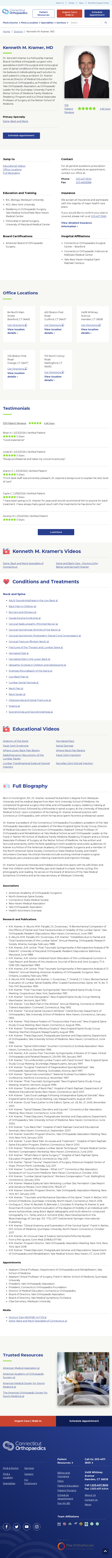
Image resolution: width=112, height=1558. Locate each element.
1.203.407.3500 (99, 1485)
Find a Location (8, 1476)
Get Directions (17, 325)
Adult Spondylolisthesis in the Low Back (33, 601)
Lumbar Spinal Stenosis (23, 683)
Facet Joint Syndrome (16, 745)
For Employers (30, 1482)
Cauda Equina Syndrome (25, 618)
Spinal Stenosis (64, 745)
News (81, 3)
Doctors (18, 31)
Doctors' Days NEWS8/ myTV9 (27, 1317)
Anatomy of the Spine (15, 741)
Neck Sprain (17, 695)
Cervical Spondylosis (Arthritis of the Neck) (35, 630)
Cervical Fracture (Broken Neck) (29, 642)
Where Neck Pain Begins (70, 750)
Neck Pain (16, 689)
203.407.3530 (83, 179)
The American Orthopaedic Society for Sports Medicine (25, 1395)
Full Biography (11, 173)
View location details (16, 331)
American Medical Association (21, 1368)
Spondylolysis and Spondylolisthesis (31, 712)
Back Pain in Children (22, 607)
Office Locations (12, 169)
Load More (62, 532)
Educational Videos (14, 166)
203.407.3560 (98, 216)
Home (6, 31)
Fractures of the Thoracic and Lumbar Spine (36, 648)
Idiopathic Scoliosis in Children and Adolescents (37, 665)
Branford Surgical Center (98, 3)
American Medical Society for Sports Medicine (24, 1386)
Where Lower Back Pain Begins (21, 750)
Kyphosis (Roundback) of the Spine (30, 671)
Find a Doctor (11, 1468)
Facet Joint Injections (68, 755)
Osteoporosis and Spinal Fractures (30, 700)
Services (29, 1468)
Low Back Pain (18, 677)
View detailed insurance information (76, 225)
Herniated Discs (65, 741)
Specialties (9, 1483)
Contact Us (91, 1499)
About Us (60, 3)
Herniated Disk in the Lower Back (29, 659)
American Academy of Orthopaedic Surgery (23, 1376)
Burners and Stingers (22, 612)
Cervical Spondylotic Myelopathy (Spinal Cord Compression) (45, 636)
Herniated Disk (19, 653)
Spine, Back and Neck (15, 121)
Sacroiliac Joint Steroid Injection (74, 763)
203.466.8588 (83, 182)
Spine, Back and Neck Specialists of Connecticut (38, 1320)
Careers (71, 3)
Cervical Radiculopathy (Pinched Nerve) (33, 624)
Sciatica (14, 706)
